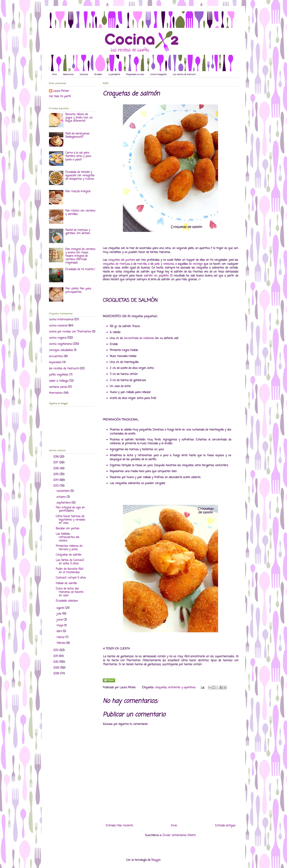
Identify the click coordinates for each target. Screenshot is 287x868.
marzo (61, 637)
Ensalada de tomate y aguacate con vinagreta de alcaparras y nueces (79, 175)
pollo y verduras (164, 264)
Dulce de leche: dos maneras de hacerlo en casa (69, 592)
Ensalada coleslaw (67, 601)
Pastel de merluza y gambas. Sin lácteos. (77, 232)
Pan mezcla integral (77, 191)
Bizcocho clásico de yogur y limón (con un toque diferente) (79, 117)
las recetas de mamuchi (64, 369)
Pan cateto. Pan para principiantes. (78, 290)
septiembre (64, 503)
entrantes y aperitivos (182, 688)
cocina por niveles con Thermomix (70, 332)
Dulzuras (84, 74)
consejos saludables (61, 350)
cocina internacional (61, 320)
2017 (56, 463)
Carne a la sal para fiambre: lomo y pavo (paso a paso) (78, 156)
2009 (56, 668)
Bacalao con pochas (67, 529)
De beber (98, 74)
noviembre (64, 491)
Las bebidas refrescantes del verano (67, 537)
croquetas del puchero (121, 260)
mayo (60, 626)
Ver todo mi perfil (60, 96)
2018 (56, 457)
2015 (56, 474)
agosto (61, 608)
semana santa (58, 387)
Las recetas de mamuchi (184, 74)
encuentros (56, 356)
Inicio (54, 74)
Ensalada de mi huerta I (80, 269)
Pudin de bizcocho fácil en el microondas (69, 571)
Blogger (156, 860)
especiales (55, 362)
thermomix (56, 393)
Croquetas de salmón (69, 555)
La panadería (114, 74)
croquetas (161, 688)
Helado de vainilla (66, 583)
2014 (56, 480)
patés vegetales (58, 375)
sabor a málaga (58, 381)
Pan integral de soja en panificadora (70, 509)
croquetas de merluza (116, 264)
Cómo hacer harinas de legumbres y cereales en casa (70, 519)
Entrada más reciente (119, 826)
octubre (62, 497)
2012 (56, 650)
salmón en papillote (156, 276)
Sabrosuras (68, 74)
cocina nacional (58, 326)
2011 (56, 656)
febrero (61, 643)
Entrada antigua (225, 826)
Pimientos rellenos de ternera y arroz (69, 548)
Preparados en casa (135, 74)
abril (60, 631)
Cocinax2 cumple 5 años (71, 578)
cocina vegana (57, 338)
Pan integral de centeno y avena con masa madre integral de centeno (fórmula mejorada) (80, 256)
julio (59, 614)
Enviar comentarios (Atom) (179, 835)
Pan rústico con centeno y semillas (80, 212)
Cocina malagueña (158, 74)
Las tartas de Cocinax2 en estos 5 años (70, 562)
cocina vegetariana (60, 344)
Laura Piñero (61, 91)
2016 (56, 469)
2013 (56, 486)
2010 (56, 662)
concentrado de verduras (139, 338)
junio (60, 620)
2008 (56, 674)
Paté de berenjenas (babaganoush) (77, 135)
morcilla (142, 264)
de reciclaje (196, 264)
